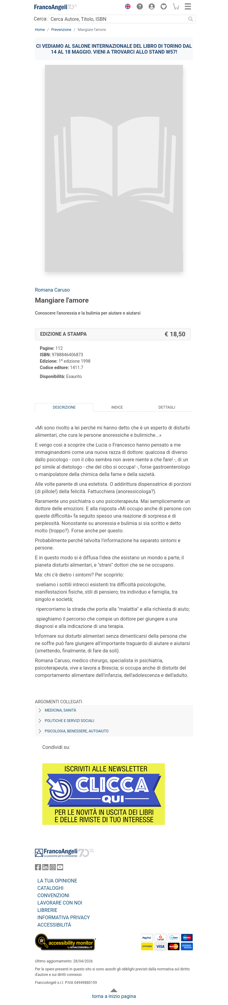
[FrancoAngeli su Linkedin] (45, 868)
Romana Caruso (52, 290)
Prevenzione (61, 30)
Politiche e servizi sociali (69, 721)
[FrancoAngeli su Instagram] (53, 868)
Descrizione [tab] (64, 407)
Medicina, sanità (60, 710)
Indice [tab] (117, 407)
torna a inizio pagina (114, 996)
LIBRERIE (47, 910)
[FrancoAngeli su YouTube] (60, 868)
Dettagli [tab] (166, 407)
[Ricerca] (191, 19)
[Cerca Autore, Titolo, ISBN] (117, 19)
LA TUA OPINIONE (57, 881)
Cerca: (41, 19)
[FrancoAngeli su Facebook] (38, 868)
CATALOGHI (50, 888)
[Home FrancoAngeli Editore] (55, 7)
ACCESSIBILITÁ (54, 925)
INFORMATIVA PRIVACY (63, 917)
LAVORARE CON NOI (59, 903)
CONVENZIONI (53, 895)
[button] (126, 7)
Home (40, 30)
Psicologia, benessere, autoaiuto (76, 731)
